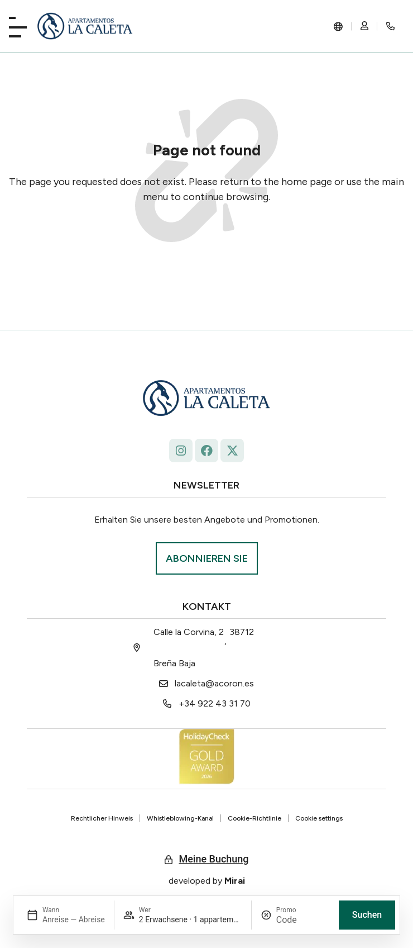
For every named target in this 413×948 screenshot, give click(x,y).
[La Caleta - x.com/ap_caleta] (232, 450)
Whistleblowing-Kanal (180, 818)
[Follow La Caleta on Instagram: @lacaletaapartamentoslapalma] (181, 450)
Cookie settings (319, 818)
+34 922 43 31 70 (215, 703)
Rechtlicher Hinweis (102, 818)
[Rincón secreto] (390, 26)
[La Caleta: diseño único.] (85, 26)
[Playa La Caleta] (18, 25)
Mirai (234, 880)
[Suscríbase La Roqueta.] (207, 558)
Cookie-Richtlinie (254, 818)
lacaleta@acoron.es (214, 683)
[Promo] (303, 919)
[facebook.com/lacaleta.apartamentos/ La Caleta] (206, 450)
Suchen (367, 914)
